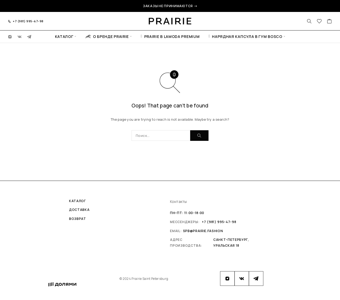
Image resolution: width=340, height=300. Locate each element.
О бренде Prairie (107, 36)
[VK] (20, 36)
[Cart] (329, 22)
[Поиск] (309, 21)
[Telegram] (29, 36)
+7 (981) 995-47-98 (28, 21)
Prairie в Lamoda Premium (170, 36)
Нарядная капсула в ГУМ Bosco (245, 36)
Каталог (64, 36)
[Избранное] (319, 22)
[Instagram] (10, 36)
